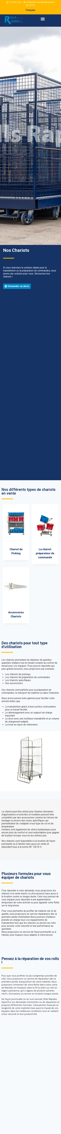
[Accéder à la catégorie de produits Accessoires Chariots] (16, 595)
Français (30, 10)
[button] (42, 19)
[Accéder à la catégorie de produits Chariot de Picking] (16, 532)
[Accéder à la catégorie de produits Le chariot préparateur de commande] (45, 534)
